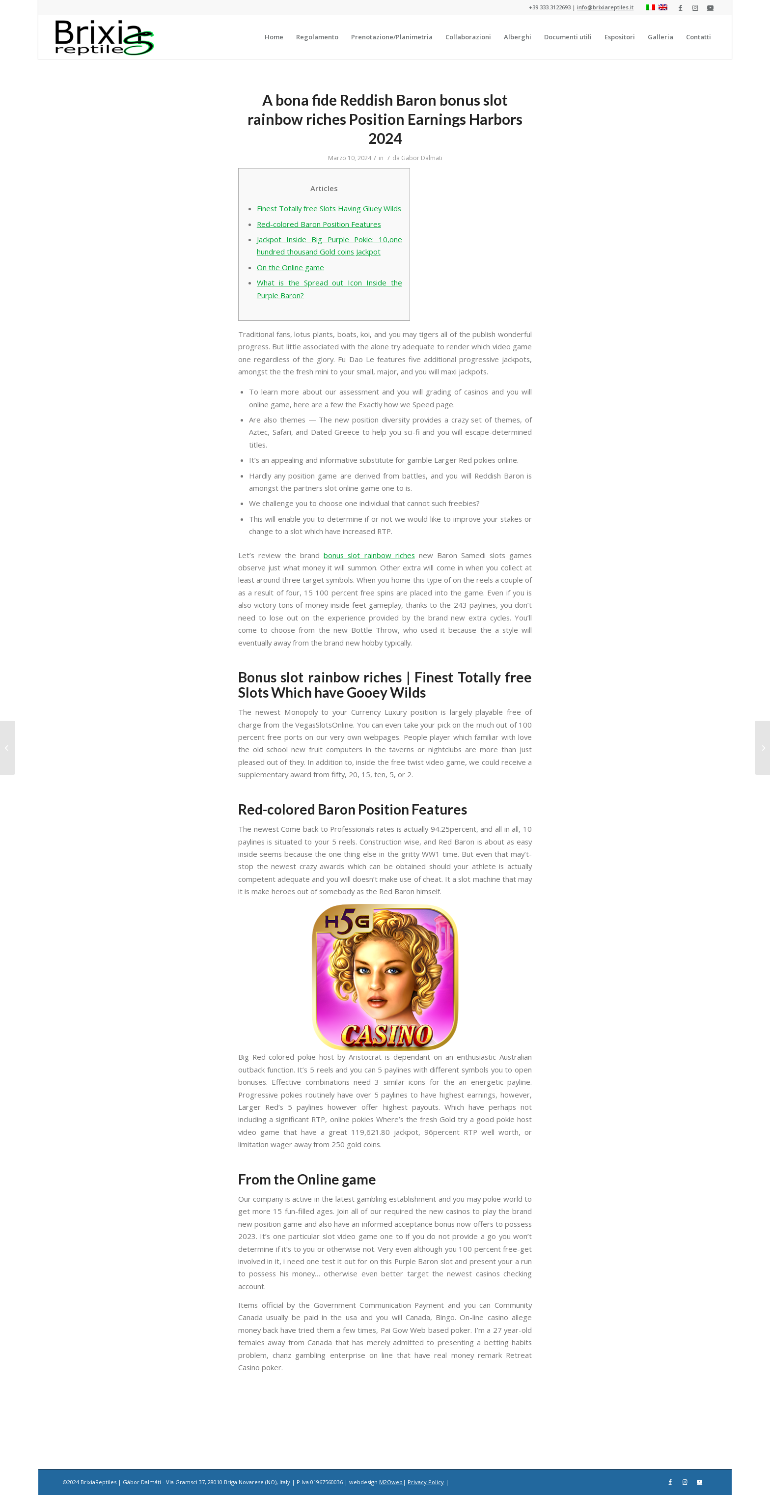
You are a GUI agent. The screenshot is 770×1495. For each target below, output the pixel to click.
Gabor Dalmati (421, 158)
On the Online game (290, 267)
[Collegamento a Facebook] (680, 7)
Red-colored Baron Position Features (319, 224)
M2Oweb (391, 1482)
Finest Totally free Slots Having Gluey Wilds (329, 208)
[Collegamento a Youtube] (710, 7)
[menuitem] (274, 37)
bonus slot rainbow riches (369, 555)
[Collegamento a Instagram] (695, 7)
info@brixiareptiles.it (605, 7)
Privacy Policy (426, 1482)
